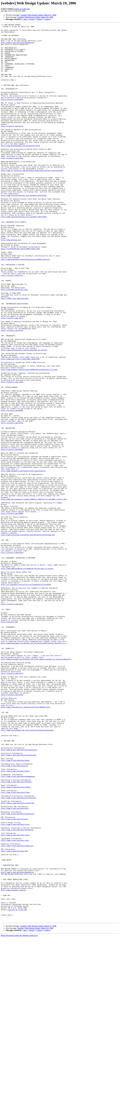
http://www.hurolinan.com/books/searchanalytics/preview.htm (28, 637)
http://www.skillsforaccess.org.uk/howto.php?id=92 (23, 230)
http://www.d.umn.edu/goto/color (15, 921)
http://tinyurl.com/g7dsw (12, 185)
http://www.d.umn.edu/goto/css (14, 914)
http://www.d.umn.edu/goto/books (15, 908)
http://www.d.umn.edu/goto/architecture (18, 953)
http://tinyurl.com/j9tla (12, 377)
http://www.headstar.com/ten (13, 1063)
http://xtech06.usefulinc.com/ (14, 343)
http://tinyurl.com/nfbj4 (12, 803)
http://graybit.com (9, 741)
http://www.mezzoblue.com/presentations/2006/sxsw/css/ (25, 306)
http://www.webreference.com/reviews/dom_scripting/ (24, 415)
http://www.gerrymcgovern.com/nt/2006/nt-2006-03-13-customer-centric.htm (34, 594)
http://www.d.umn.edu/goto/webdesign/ (17, 46)
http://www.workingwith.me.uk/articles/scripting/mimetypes (27, 872)
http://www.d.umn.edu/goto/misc (15, 965)
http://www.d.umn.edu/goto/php (14, 978)
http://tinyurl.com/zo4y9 (12, 829)
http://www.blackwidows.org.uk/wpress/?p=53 (20, 170)
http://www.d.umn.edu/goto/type (15, 1004)
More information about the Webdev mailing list (19, 1115)
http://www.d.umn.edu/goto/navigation (17, 972)
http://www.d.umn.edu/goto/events (16, 940)
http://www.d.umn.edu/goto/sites (15, 985)
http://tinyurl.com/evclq (12, 147)
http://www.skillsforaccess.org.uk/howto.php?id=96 (23, 255)
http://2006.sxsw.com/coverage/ (15, 353)
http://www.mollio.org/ (11, 283)
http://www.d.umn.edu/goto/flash (15, 946)
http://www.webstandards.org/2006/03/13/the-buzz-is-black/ (27, 677)
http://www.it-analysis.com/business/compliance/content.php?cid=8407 (32, 200)
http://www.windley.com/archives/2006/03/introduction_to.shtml (29, 439)
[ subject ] (39, 19)
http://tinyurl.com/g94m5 (12, 611)
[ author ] (47, 19)
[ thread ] (31, 19)
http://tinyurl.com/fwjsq (12, 392)
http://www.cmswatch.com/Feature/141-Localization (23, 560)
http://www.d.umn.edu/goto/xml (14, 1016)
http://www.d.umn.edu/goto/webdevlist (17, 1042)
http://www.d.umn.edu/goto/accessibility (19, 895)
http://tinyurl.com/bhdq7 (12, 535)
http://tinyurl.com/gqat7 (12, 115)
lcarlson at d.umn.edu (21, 9)
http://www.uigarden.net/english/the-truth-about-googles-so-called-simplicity (36, 786)
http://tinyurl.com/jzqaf (12, 454)
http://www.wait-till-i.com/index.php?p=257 (20, 426)
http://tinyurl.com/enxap (12, 658)
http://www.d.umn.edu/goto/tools (15, 997)
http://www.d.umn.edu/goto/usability (17, 1010)
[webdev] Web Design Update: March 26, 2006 (35, 17)
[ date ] (25, 19)
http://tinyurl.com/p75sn (12, 503)
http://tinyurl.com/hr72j (12, 326)
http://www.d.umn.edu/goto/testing (16, 933)
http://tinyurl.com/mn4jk (12, 720)
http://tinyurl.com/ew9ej (12, 488)
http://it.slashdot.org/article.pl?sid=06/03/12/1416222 (26, 697)
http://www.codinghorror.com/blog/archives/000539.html (25, 844)
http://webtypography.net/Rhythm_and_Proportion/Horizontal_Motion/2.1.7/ (34, 767)
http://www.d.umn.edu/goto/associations (18, 901)
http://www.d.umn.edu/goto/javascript (17, 959)
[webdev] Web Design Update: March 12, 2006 (38, 15)
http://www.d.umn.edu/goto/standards (17, 991)
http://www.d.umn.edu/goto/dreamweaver (18, 927)
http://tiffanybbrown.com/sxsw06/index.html (20, 294)
